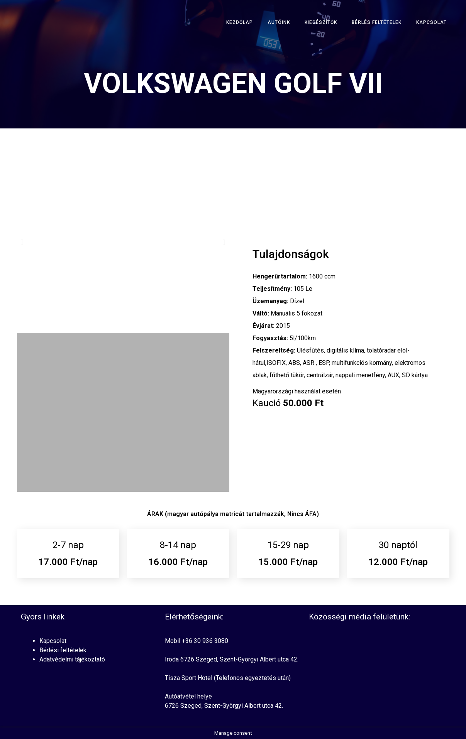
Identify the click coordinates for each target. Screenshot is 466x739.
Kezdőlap (239, 22)
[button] (22, 242)
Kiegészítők (321, 22)
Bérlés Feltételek (377, 22)
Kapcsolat (431, 22)
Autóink (279, 22)
